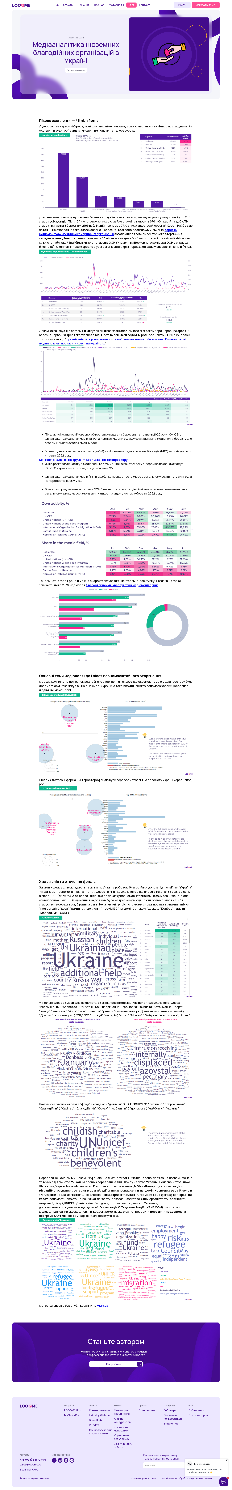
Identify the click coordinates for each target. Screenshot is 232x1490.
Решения (83, 5)
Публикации (196, 1410)
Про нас (99, 5)
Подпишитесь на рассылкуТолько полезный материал (161, 1456)
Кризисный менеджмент (122, 1428)
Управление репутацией (121, 1437)
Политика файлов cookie (144, 1478)
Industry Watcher (100, 1415)
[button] (167, 5)
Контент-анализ (99, 1410)
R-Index (94, 1425)
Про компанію (147, 1410)
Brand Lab (95, 1420)
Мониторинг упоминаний (122, 1412)
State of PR (171, 1423)
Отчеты (68, 5)
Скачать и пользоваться (173, 1416)
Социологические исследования (100, 1431)
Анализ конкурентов (122, 1420)
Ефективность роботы (123, 1445)
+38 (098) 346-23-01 (33, 1459)
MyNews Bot (72, 1415)
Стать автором (198, 1415)
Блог (131, 5)
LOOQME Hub (72, 1410)
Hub (56, 5)
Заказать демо (205, 5)
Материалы (116, 5)
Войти (182, 5)
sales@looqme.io (30, 1464)
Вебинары (170, 1410)
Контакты (145, 5)
